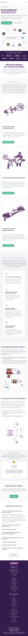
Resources (14, 602)
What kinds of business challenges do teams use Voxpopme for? (14, 538)
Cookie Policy (16, 628)
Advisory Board (14, 614)
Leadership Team (14, 613)
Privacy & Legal (12, 629)
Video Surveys (14, 580)
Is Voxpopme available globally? (14, 542)
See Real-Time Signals (8, 193)
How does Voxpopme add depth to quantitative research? (14, 548)
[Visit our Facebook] (15, 567)
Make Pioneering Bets (8, 245)
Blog (14, 597)
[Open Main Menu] (26, 2)
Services (14, 590)
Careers (14, 618)
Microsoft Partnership (14, 616)
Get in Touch (14, 621)
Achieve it (14, 496)
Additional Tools (14, 588)
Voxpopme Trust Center (14, 630)
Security (17, 629)
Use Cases (14, 575)
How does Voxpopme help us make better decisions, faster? (14, 525)
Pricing (14, 619)
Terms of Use (11, 628)
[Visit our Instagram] (17, 567)
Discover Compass (6, 22)
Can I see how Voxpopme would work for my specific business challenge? (14, 533)
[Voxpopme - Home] (4, 2)
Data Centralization (14, 587)
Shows (14, 595)
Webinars (14, 606)
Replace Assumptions (8, 142)
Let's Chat (14, 563)
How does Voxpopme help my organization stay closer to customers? (14, 511)
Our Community (14, 573)
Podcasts (14, 599)
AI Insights (14, 585)
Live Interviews (14, 583)
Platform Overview (14, 571)
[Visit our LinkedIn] (11, 567)
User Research (14, 582)
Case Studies (14, 601)
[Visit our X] (13, 567)
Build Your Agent (18, 22)
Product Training (14, 604)
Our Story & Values (14, 611)
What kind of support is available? (14, 545)
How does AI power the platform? (14, 529)
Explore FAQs (14, 555)
